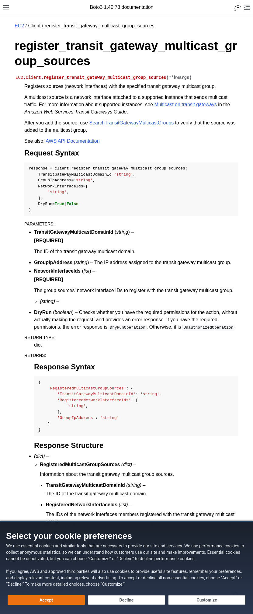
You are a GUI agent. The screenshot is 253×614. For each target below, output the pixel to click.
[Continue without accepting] (126, 600)
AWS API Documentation (72, 141)
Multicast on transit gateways (185, 104)
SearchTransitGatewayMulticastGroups (131, 122)
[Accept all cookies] (46, 600)
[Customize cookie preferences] (206, 600)
